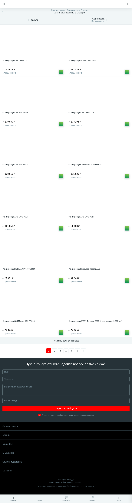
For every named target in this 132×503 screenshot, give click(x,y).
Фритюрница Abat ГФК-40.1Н (81, 112)
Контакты (66, 471)
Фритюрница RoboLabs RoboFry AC (84, 269)
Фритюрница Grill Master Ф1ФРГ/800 (18, 321)
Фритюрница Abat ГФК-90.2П (15, 60)
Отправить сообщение (65, 408)
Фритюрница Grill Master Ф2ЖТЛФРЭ (84, 165)
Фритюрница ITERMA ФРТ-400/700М (18, 269)
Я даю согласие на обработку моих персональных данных (68, 415)
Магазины (66, 444)
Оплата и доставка (66, 462)
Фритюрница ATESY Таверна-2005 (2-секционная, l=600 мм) (95, 321)
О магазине (66, 453)
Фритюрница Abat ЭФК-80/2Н (15, 112)
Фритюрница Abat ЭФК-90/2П (15, 165)
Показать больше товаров (66, 341)
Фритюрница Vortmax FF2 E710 (82, 60)
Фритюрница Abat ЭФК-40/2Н (15, 217)
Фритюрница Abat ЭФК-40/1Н (81, 217)
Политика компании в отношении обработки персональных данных (66, 486)
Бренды (66, 435)
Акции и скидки (66, 426)
